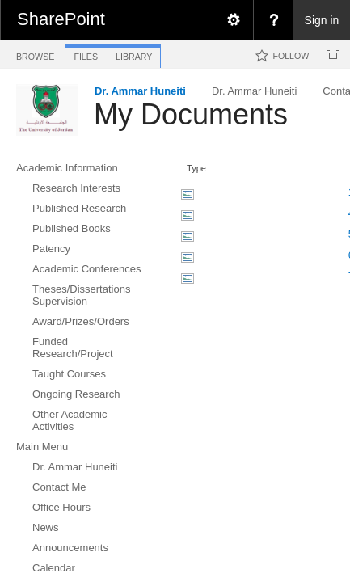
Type (196, 168)
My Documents (191, 114)
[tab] (35, 53)
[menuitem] (233, 20)
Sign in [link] (322, 20)
